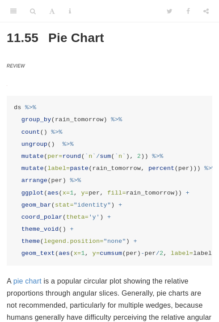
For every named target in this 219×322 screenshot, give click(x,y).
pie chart (27, 281)
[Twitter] (169, 11)
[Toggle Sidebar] (13, 11)
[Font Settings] (52, 11)
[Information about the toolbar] (70, 11)
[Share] (206, 11)
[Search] (32, 11)
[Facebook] (188, 11)
